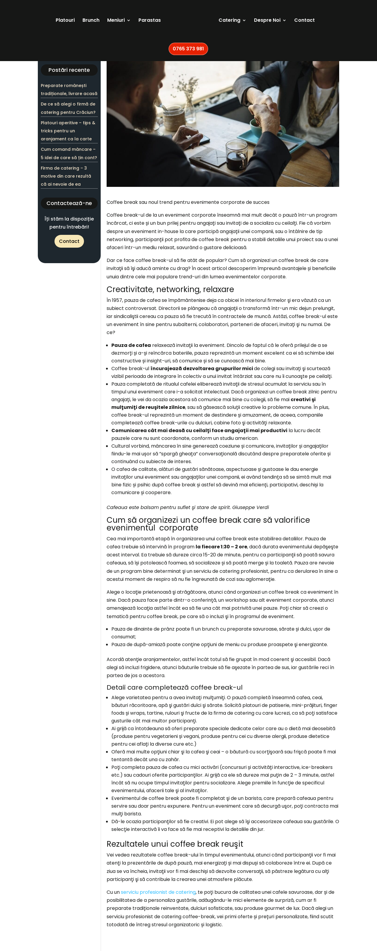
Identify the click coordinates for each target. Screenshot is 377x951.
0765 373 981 (188, 50)
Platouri (58, 23)
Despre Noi (274, 23)
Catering (236, 23)
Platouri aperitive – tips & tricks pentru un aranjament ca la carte (68, 131)
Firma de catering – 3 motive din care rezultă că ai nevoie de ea (66, 176)
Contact (311, 23)
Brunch (84, 23)
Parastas (143, 23)
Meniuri (109, 23)
